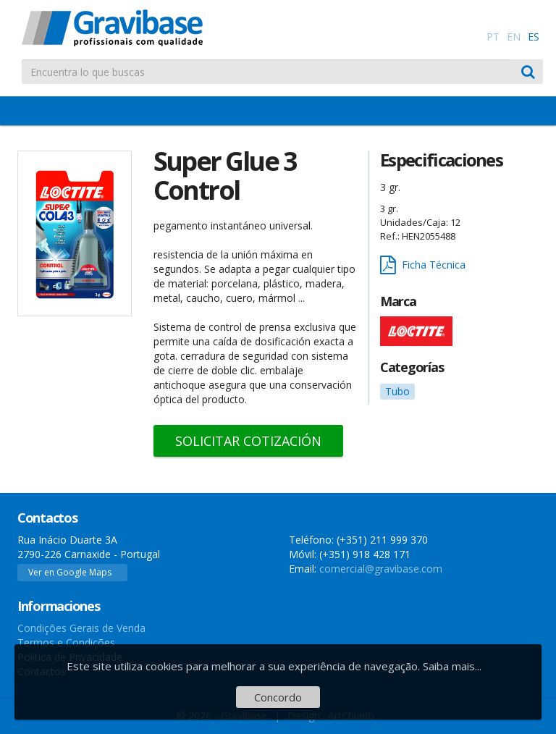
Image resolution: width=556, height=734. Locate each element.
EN (514, 36)
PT (493, 36)
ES (533, 36)
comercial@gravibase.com (380, 568)
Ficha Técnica (423, 265)
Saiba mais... (452, 666)
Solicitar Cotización (248, 441)
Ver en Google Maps (69, 572)
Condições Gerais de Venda (81, 628)
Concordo (278, 697)
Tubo (397, 391)
